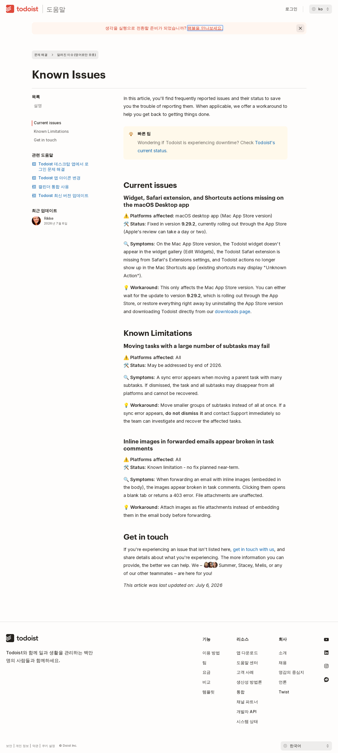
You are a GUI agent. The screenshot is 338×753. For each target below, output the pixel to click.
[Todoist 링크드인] (326, 653)
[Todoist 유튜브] (326, 640)
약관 (35, 746)
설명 (38, 105)
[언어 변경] (320, 9)
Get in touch (45, 140)
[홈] (22, 9)
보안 (9, 746)
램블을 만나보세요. (205, 28)
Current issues (47, 122)
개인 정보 (22, 746)
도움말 (55, 9)
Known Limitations (51, 131)
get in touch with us (253, 549)
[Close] (300, 28)
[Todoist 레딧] (326, 680)
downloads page (232, 311)
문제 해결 (41, 55)
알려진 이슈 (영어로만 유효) (76, 55)
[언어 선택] (306, 746)
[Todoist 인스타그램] (326, 667)
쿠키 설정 (48, 746)
